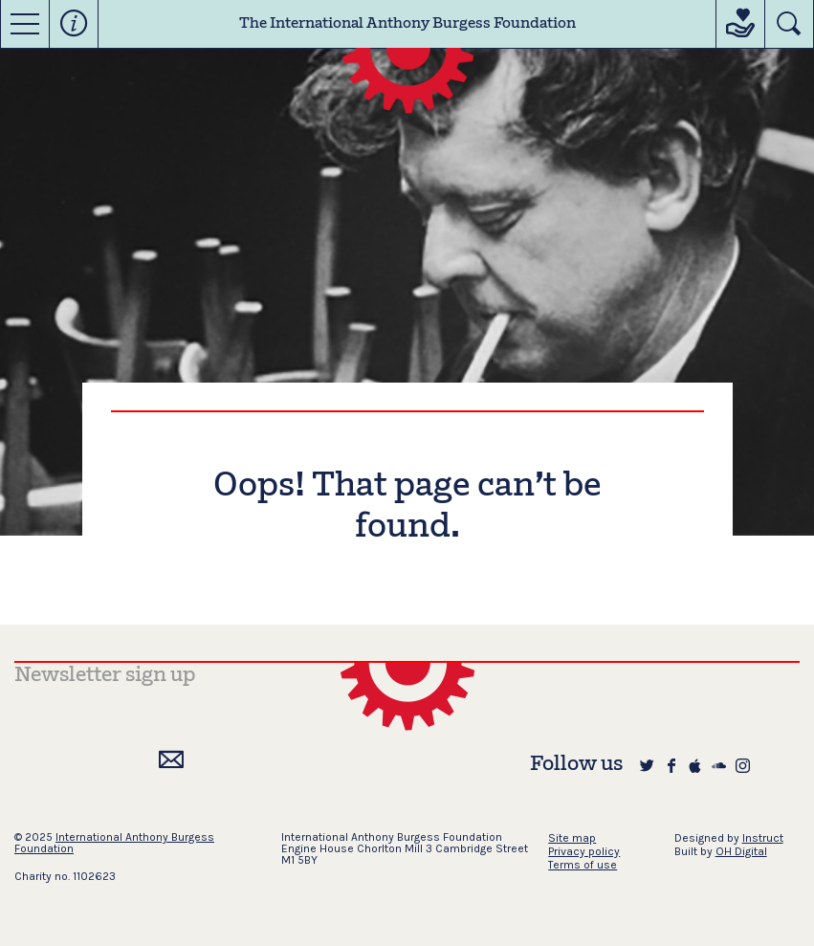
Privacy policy (584, 851)
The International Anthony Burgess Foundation (407, 24)
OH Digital (741, 851)
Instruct (762, 838)
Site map (572, 838)
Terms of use (582, 864)
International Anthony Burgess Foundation (114, 842)
